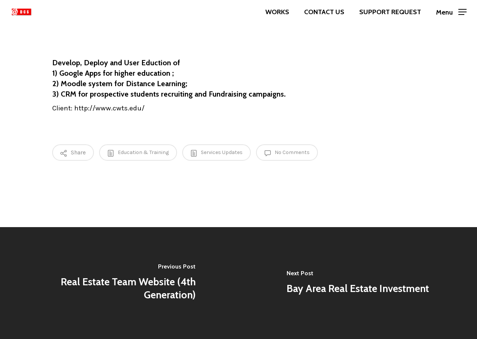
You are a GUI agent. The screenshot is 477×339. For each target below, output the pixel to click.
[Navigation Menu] (451, 12)
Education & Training (138, 153)
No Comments (287, 153)
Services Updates (216, 153)
